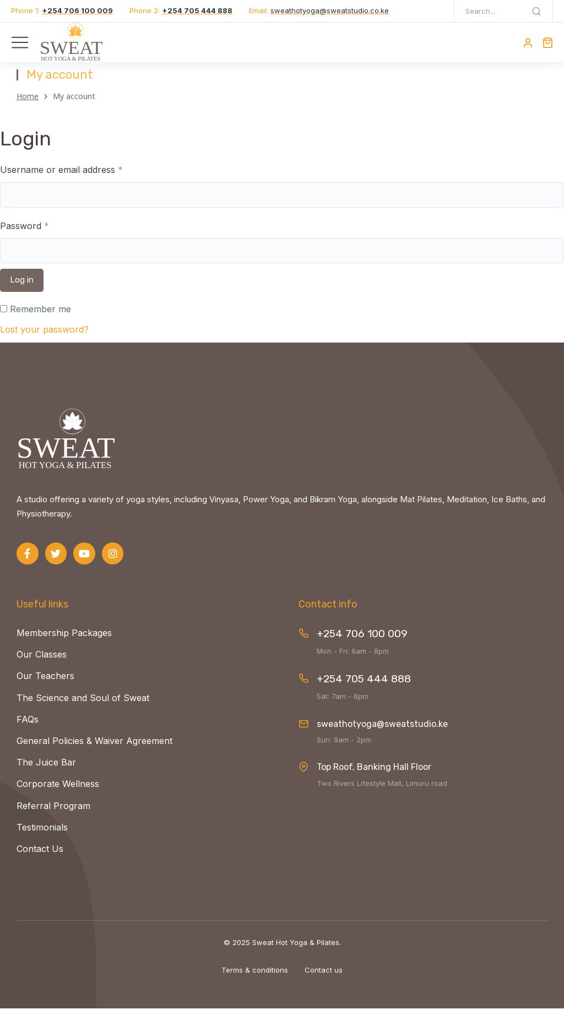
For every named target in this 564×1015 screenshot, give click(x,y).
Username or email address (61, 176)
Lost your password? (44, 335)
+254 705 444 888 (364, 685)
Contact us (324, 975)
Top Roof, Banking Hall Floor (374, 773)
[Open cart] (547, 42)
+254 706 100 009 (362, 640)
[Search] (536, 11)
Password (24, 231)
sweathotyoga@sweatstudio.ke (382, 730)
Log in (22, 286)
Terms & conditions (254, 975)
